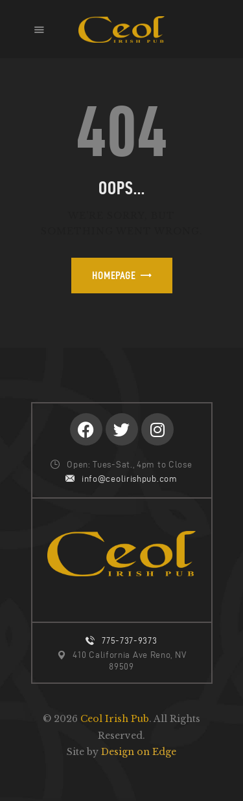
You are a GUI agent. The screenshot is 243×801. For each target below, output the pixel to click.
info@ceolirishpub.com (130, 479)
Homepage (113, 275)
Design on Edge (138, 752)
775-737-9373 (129, 641)
